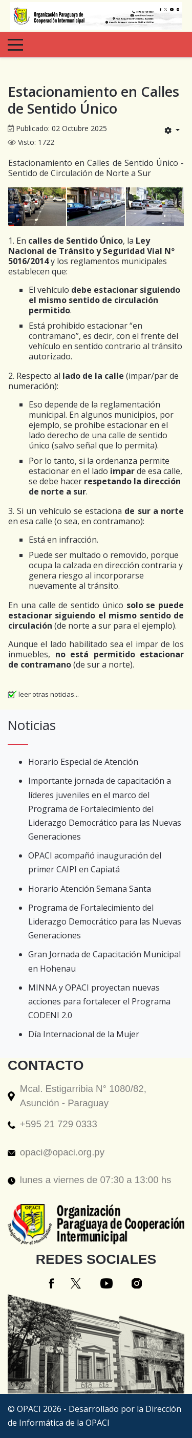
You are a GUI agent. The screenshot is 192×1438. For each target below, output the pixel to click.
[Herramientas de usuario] (172, 130)
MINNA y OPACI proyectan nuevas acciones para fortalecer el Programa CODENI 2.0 (99, 1001)
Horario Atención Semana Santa (89, 888)
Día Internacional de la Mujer (83, 1034)
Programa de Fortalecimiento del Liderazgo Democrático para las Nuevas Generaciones (104, 921)
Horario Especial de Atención (83, 761)
